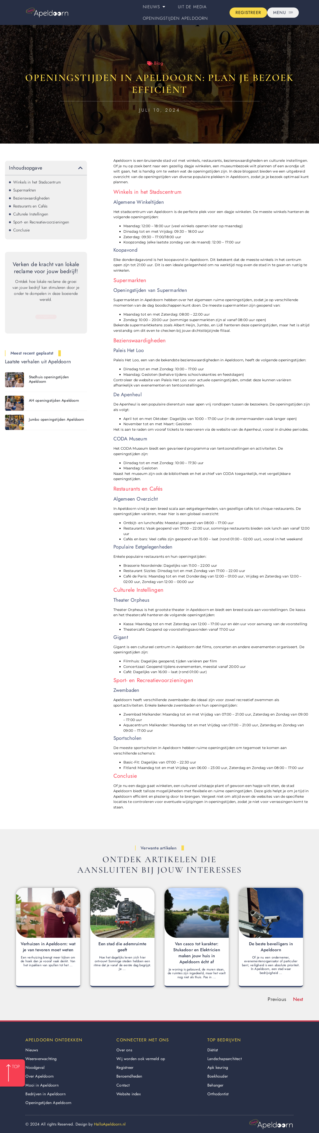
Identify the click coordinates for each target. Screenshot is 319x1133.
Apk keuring (217, 1067)
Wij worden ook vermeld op (140, 1059)
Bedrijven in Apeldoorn (45, 1094)
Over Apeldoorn (39, 1076)
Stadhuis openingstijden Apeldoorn (49, 379)
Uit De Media (192, 7)
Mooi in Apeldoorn (41, 1085)
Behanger (215, 1085)
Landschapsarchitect (224, 1059)
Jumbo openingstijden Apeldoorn (56, 419)
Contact (123, 1085)
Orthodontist (218, 1094)
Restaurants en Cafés (30, 206)
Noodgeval (35, 1067)
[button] (80, 168)
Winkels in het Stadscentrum (37, 182)
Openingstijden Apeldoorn (175, 18)
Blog (158, 63)
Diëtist (212, 1050)
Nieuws (154, 6)
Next (298, 999)
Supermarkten (24, 190)
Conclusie (21, 230)
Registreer (124, 1067)
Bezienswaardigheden (31, 198)
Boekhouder (217, 1076)
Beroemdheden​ (129, 1076)
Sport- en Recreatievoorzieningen (41, 222)
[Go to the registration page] (248, 12)
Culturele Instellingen (30, 214)
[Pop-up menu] (283, 12)
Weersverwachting (41, 1059)
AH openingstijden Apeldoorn (54, 400)
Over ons (124, 1050)
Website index (128, 1094)
